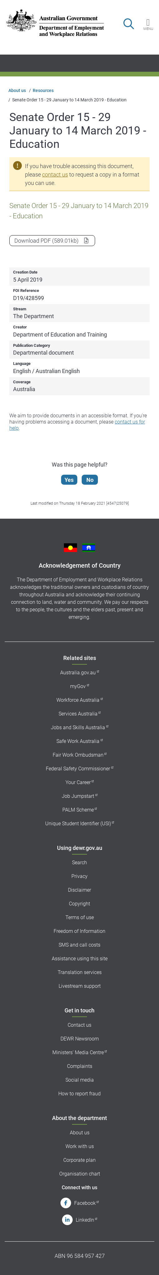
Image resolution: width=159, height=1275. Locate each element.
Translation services (80, 972)
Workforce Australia (77, 700)
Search (79, 862)
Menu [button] (148, 29)
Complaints (79, 1066)
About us (17, 90)
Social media (79, 1080)
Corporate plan (79, 1160)
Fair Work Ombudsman (78, 755)
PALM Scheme (78, 810)
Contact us (79, 1025)
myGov (78, 686)
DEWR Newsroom (79, 1039)
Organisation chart (79, 1174)
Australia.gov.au (78, 673)
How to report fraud (79, 1094)
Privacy (79, 876)
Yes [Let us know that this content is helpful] (69, 480)
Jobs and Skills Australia (78, 727)
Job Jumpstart (78, 796)
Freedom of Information (79, 931)
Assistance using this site (80, 959)
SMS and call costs (79, 945)
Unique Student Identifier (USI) (78, 824)
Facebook (85, 1203)
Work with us (79, 1146)
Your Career (78, 782)
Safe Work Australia (77, 741)
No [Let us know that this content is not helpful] (90, 480)
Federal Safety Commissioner (78, 769)
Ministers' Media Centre (78, 1052)
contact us (55, 174)
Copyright (79, 904)
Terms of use (79, 917)
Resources (43, 90)
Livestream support (80, 986)
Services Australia (78, 714)
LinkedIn (85, 1220)
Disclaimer (79, 890)
